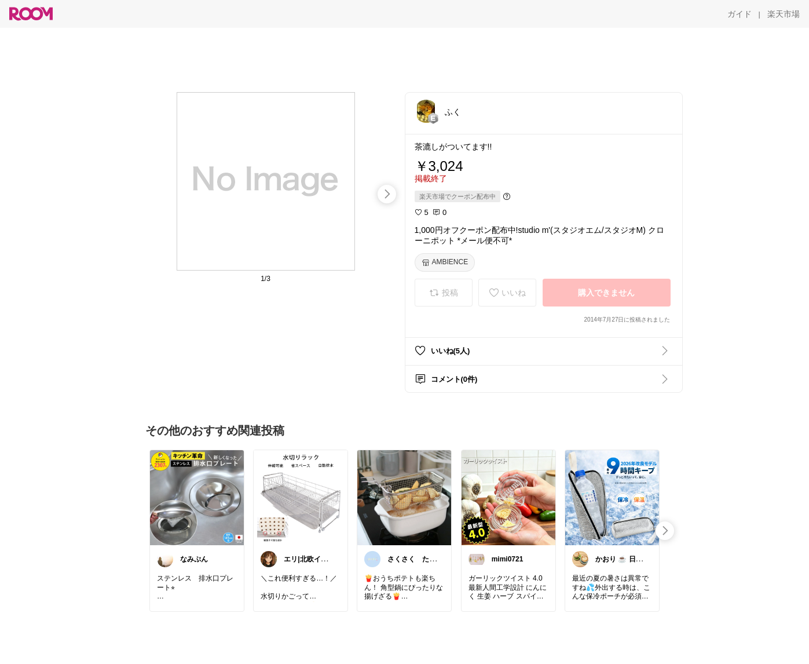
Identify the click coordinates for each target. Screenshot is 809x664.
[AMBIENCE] (445, 262)
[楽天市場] (783, 14)
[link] (197, 497)
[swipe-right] (387, 194)
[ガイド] (739, 14)
